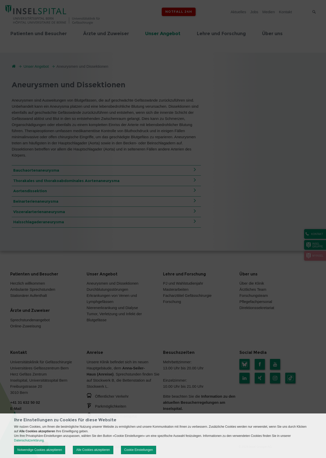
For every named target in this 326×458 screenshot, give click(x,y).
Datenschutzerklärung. (29, 440)
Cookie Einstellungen (138, 450)
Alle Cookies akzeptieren (93, 450)
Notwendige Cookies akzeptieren (39, 450)
